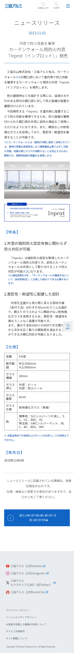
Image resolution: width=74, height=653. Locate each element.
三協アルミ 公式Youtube (26, 566)
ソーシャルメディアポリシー (21, 617)
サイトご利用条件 (15, 631)
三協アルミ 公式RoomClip (27, 592)
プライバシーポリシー (18, 610)
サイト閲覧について (16, 638)
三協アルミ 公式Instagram (27, 573)
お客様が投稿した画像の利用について (26, 624)
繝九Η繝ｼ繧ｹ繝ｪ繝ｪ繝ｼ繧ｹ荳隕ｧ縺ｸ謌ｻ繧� (39, 517)
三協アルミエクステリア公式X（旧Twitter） (31, 583)
